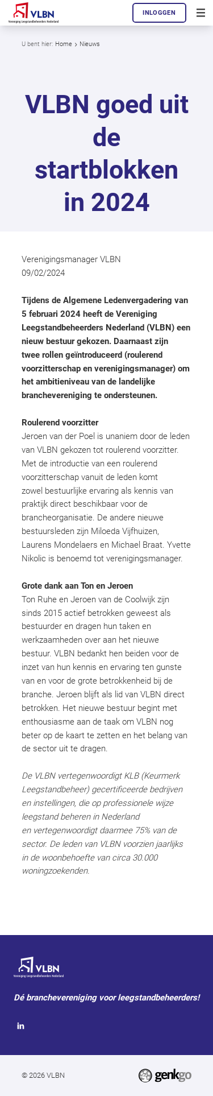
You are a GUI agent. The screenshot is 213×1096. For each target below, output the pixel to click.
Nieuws (90, 44)
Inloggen (159, 12)
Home (63, 44)
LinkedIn (21, 1026)
